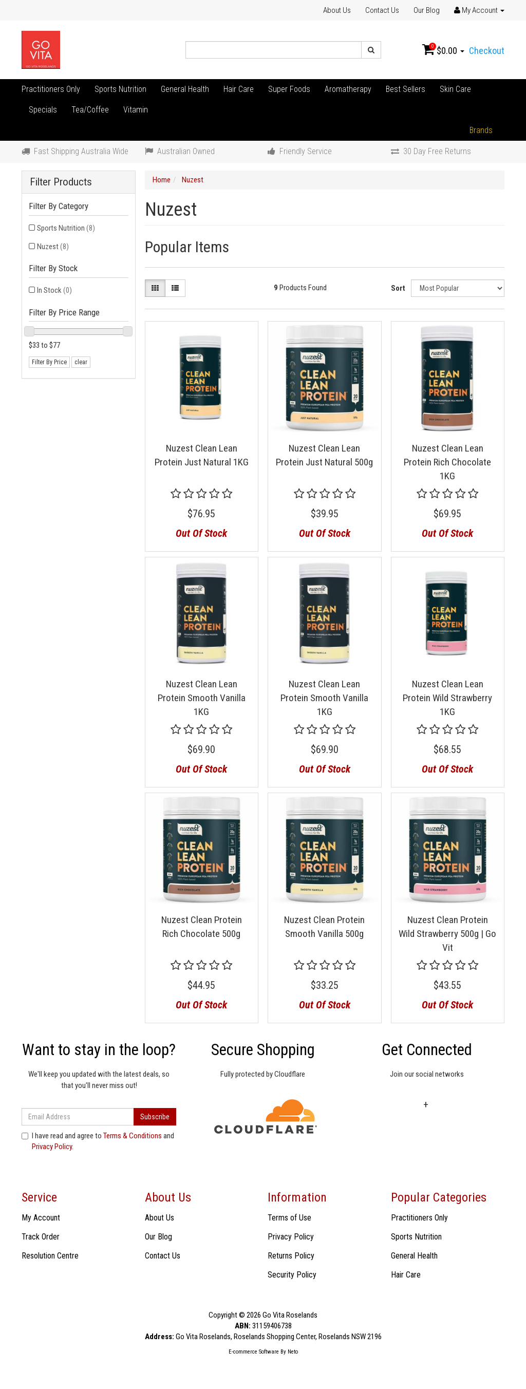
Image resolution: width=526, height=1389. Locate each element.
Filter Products (61, 182)
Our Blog (427, 10)
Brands (481, 130)
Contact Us (382, 10)
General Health (185, 89)
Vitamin (135, 110)
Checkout (486, 50)
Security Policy (292, 1275)
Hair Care (238, 89)
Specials (43, 110)
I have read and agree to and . (98, 1141)
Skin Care (455, 89)
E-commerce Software (254, 1351)
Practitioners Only (51, 89)
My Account (41, 1218)
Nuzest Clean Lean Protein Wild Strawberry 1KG (447, 697)
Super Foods (289, 89)
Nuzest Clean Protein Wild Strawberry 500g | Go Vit (447, 933)
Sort (398, 288)
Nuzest (53, 246)
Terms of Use (289, 1218)
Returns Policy (291, 1256)
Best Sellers (405, 89)
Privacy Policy (52, 1146)
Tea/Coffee (90, 110)
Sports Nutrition (120, 89)
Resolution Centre (50, 1256)
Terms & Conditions (132, 1135)
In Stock (54, 290)
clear (80, 362)
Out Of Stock (201, 533)
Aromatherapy (348, 89)
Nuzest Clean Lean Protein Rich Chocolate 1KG (447, 461)
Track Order (41, 1237)
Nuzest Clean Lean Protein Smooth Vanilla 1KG (202, 697)
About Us (337, 10)
